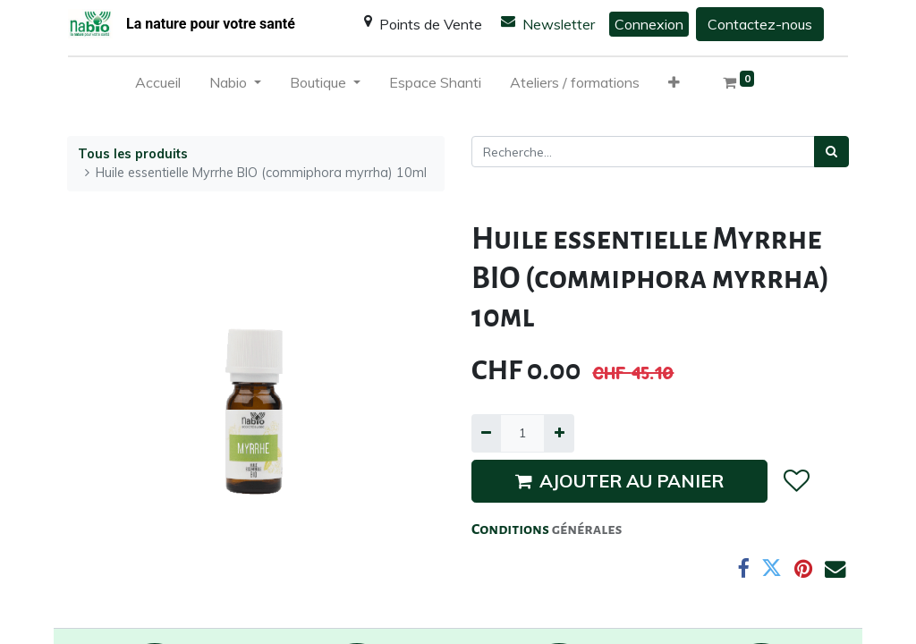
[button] (674, 85)
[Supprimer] (486, 433)
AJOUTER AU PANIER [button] (619, 481)
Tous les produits (133, 154)
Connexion (649, 24)
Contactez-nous (760, 24)
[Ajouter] (558, 433)
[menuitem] (158, 85)
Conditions (511, 529)
